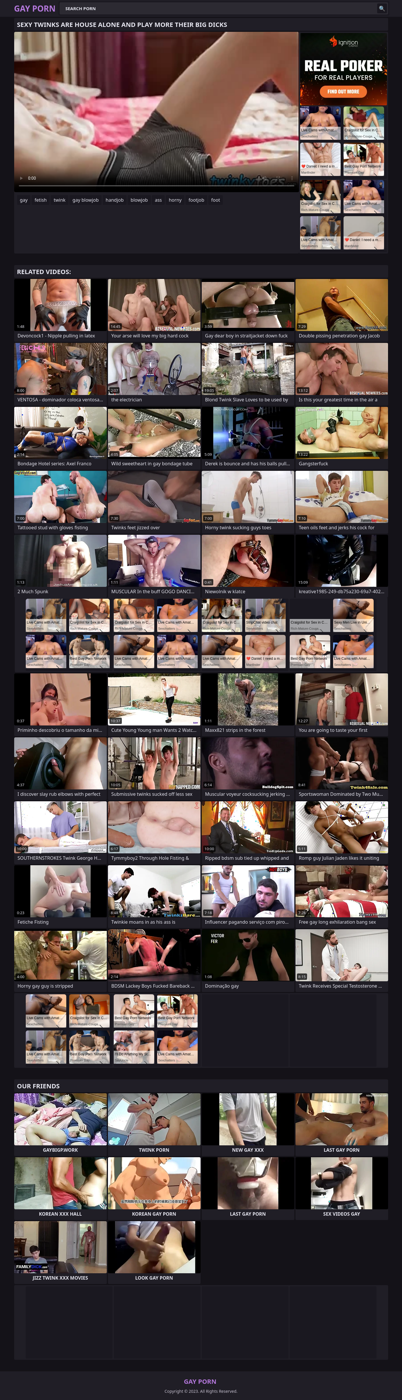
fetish (40, 200)
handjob (115, 200)
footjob (196, 200)
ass (158, 200)
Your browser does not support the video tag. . (156, 112)
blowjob (139, 200)
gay (24, 200)
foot (215, 200)
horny (175, 200)
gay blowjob (85, 200)
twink (59, 200)
